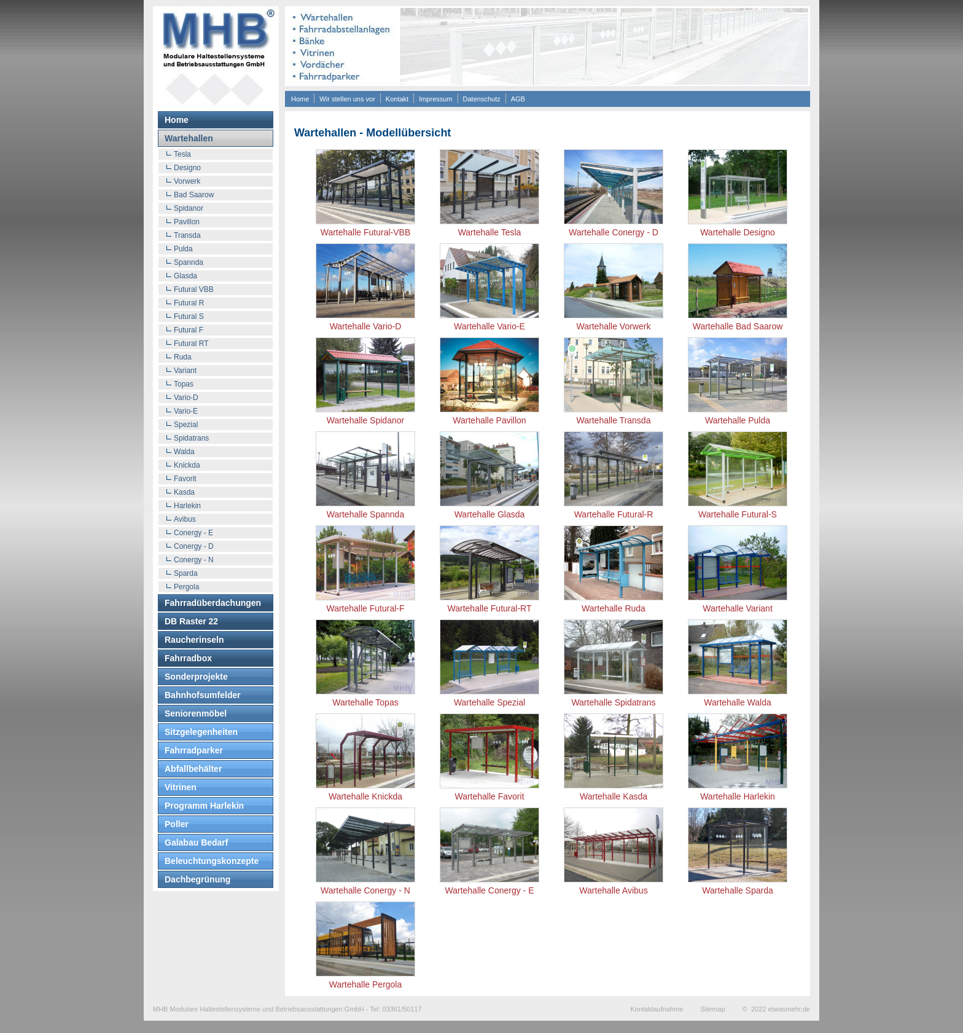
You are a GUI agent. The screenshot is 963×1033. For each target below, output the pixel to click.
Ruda (183, 357)
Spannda (188, 262)
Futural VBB (194, 289)
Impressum (435, 99)
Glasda (185, 276)
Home (300, 99)
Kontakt (397, 99)
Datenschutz (482, 99)
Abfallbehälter (193, 769)
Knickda (187, 465)
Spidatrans (191, 438)
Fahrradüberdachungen (213, 603)
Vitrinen (181, 787)
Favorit (185, 478)
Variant (185, 370)
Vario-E (186, 411)
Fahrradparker (194, 750)
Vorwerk (187, 181)
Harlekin (187, 505)
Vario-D (186, 397)
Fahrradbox (188, 658)
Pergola (186, 587)
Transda (187, 235)
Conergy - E (193, 532)
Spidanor (188, 208)
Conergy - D (194, 546)
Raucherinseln (194, 640)
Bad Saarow (194, 194)
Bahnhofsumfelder (203, 695)
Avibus (185, 519)
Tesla (182, 154)
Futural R (189, 303)
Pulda (183, 249)
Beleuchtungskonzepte (212, 861)
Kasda (184, 492)
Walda (184, 451)
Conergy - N (194, 560)
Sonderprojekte (196, 676)
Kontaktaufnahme (656, 1009)
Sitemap (712, 1009)
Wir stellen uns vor (347, 99)
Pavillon (187, 222)
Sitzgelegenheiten (201, 732)
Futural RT (191, 343)
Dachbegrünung (197, 879)
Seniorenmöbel (196, 713)
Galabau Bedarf (196, 842)
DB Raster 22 (191, 621)
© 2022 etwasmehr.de (776, 1009)
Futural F (188, 330)
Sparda (186, 573)
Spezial (186, 424)
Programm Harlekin (204, 806)
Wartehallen (189, 138)
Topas (183, 384)
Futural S (189, 316)
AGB (518, 99)
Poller (177, 824)
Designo (187, 167)
